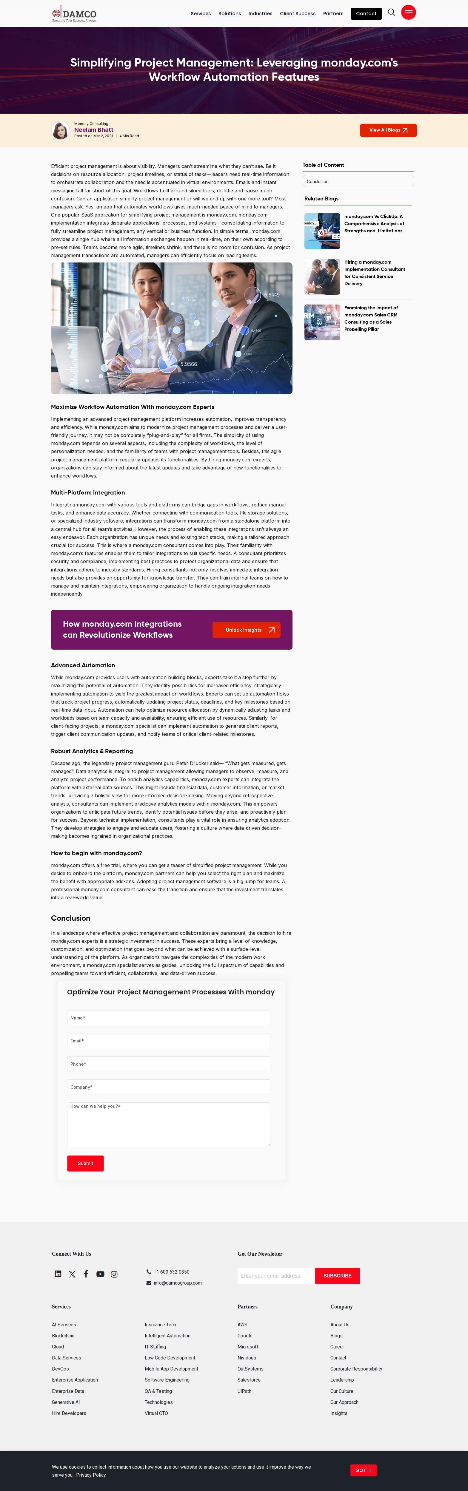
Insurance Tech (160, 1325)
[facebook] (86, 1274)
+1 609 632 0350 (167, 1272)
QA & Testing (158, 1391)
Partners (333, 13)
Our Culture (341, 1391)
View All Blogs (388, 130)
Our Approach (344, 1402)
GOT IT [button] (363, 1470)
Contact (366, 13)
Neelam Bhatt (93, 129)
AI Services (64, 1325)
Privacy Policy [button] (91, 1475)
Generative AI (66, 1402)
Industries (261, 13)
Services (201, 13)
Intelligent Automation (167, 1336)
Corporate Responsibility (356, 1369)
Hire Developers (69, 1413)
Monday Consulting (91, 123)
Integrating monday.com (78, 505)
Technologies (159, 1402)
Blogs (336, 1336)
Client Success (298, 13)
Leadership (342, 1380)
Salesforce (249, 1380)
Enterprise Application (75, 1380)
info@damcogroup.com (173, 1283)
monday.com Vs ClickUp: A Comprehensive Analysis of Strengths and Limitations (374, 224)
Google (245, 1336)
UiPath (244, 1391)
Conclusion (318, 181)
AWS (242, 1325)
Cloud (58, 1347)
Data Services (66, 1358)
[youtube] (100, 1274)
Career (337, 1347)
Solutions (229, 13)
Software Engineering (167, 1380)
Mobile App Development (171, 1369)
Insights (338, 1413)
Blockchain (63, 1336)
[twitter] (72, 1274)
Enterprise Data (68, 1391)
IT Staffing (155, 1347)
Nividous (247, 1358)
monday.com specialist (112, 965)
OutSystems (251, 1369)
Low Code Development (170, 1358)
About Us (340, 1325)
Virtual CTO (156, 1413)
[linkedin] (58, 1274)
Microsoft (248, 1347)
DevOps (60, 1369)
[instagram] (114, 1274)
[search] (391, 12)
